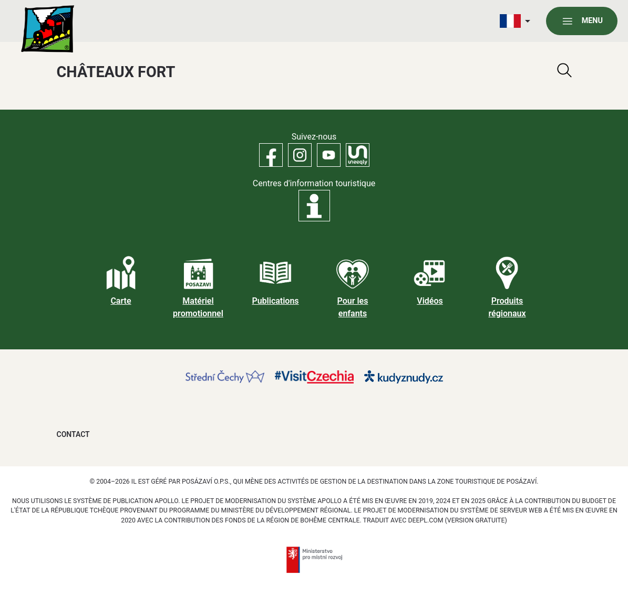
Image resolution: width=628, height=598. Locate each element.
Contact (73, 434)
